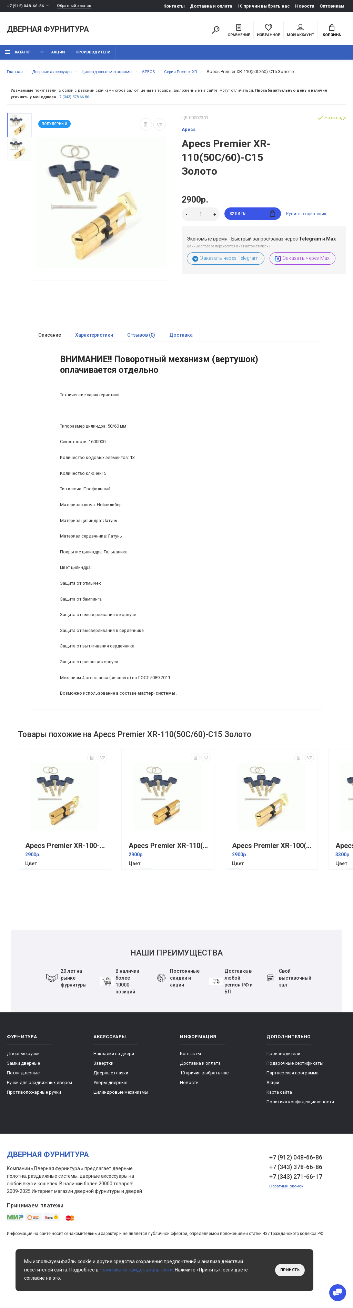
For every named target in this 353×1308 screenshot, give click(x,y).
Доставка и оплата (211, 6)
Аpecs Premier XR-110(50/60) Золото (170, 890)
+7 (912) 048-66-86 (25, 6)
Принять (288, 1270)
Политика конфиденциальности (300, 1146)
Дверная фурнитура (48, 30)
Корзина (332, 31)
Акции (58, 56)
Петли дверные (23, 1117)
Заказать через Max (302, 262)
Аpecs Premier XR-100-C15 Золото (66, 890)
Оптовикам (332, 6)
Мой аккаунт (300, 31)
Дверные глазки (110, 1117)
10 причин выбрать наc (264, 6)
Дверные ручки (23, 1098)
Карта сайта (279, 1136)
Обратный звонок (78, 6)
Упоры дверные (110, 1127)
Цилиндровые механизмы (120, 1136)
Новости (304, 6)
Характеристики (94, 339)
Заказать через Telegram (225, 262)
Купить (252, 218)
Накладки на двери (113, 1098)
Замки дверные (23, 1107)
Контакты (174, 6)
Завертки (103, 1107)
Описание (49, 339)
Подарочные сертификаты (294, 1107)
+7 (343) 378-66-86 (73, 101)
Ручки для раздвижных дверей (39, 1127)
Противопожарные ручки (34, 1136)
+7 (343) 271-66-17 (295, 1221)
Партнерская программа (292, 1117)
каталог (18, 56)
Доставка (181, 339)
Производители (92, 56)
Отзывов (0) (141, 339)
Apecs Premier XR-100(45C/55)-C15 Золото (273, 890)
